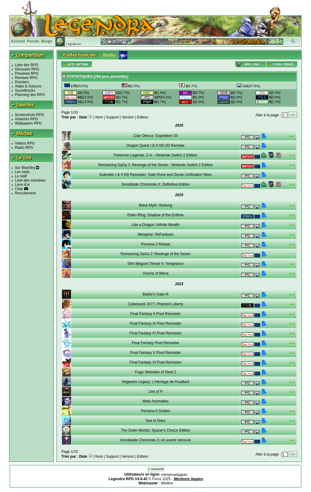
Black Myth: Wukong (155, 205)
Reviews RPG (26, 78)
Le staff (21, 176)
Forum (33, 41)
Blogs (46, 41)
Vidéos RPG (25, 143)
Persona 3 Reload (155, 244)
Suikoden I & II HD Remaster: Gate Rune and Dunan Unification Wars (155, 175)
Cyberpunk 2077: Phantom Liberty (155, 304)
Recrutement (25, 193)
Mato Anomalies (155, 401)
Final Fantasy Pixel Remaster (155, 343)
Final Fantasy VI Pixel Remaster (155, 362)
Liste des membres (30, 180)
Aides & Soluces (28, 86)
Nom (99, 117)
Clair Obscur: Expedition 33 (155, 136)
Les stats (22, 172)
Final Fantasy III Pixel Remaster (155, 323)
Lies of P (156, 391)
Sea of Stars (155, 421)
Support (112, 117)
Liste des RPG (26, 65)
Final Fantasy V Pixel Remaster (155, 352)
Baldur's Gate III (155, 294)
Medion (167, 483)
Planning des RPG (30, 95)
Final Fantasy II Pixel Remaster (155, 314)
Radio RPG (24, 147)
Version (128, 117)
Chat (18, 189)
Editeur (143, 117)
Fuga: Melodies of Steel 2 (155, 372)
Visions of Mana (155, 273)
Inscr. (78, 44)
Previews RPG (27, 73)
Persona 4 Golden (155, 411)
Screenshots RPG (29, 115)
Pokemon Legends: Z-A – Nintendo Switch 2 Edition (155, 155)
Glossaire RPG (27, 69)
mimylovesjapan (174, 475)
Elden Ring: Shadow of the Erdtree (156, 215)
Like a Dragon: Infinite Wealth (155, 225)
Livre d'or (22, 185)
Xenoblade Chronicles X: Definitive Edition (155, 184)
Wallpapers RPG (28, 123)
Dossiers (22, 82)
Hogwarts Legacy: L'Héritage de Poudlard (155, 382)
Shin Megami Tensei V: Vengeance (155, 263)
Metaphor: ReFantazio (156, 234)
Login (70, 44)
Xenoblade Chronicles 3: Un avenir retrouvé (155, 440)
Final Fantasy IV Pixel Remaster (155, 333)
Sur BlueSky (27, 168)
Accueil (18, 41)
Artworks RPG (26, 119)
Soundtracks (25, 90)
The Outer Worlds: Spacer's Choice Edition (155, 430)
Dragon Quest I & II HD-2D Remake (156, 145)
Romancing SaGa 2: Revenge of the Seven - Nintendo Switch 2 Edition (155, 165)
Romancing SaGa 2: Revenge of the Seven (155, 254)
